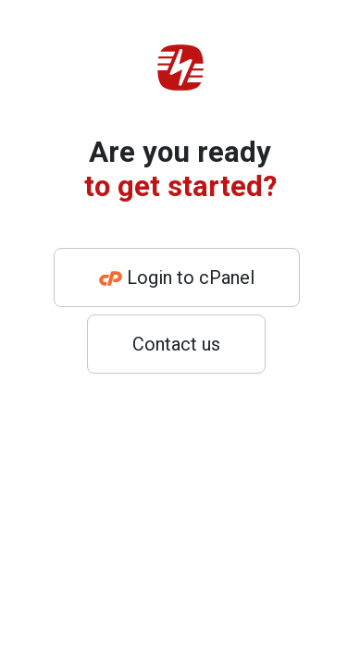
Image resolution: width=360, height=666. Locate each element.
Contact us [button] (176, 344)
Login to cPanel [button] (176, 277)
